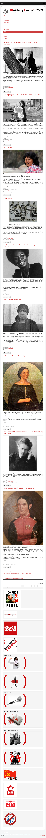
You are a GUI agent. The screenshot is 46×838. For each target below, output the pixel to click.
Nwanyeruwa (7, 198)
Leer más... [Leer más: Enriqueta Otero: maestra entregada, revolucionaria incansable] (7, 91)
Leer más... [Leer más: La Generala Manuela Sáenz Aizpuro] (7, 429)
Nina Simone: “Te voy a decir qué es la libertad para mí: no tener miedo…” (22, 245)
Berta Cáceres (7, 147)
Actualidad (6, 24)
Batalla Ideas (6, 20)
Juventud (6, 33)
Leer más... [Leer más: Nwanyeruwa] (7, 242)
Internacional (6, 27)
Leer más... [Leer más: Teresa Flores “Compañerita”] (7, 352)
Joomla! (3, 834)
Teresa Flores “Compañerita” (12, 300)
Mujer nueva (10, 87)
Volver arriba (42, 835)
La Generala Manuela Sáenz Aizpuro (15, 356)
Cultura (5, 38)
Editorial (5, 18)
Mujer (5, 31)
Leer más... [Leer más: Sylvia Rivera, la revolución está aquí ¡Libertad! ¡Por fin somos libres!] (7, 144)
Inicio (5, 15)
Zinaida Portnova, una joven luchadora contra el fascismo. (15, 571)
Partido (5, 36)
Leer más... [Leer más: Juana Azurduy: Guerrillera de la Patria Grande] (7, 567)
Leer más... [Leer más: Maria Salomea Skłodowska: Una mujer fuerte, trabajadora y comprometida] (7, 485)
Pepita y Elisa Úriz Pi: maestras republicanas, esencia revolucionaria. (17, 573)
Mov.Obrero (6, 29)
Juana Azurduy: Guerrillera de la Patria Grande (18, 488)
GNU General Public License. (24, 834)
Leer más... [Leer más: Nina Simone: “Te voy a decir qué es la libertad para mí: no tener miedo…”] (7, 297)
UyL (2, 3)
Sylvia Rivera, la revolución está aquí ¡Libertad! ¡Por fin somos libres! (21, 95)
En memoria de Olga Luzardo (9, 575)
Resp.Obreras (6, 22)
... (30, 586)
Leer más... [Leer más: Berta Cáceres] (7, 194)
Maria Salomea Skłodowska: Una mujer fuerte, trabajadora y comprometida (23, 432)
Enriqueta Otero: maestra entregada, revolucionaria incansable (20, 43)
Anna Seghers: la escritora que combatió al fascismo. (14, 578)
